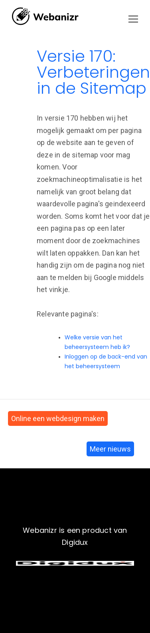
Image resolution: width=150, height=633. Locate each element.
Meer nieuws (110, 449)
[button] (133, 19)
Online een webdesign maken (58, 418)
